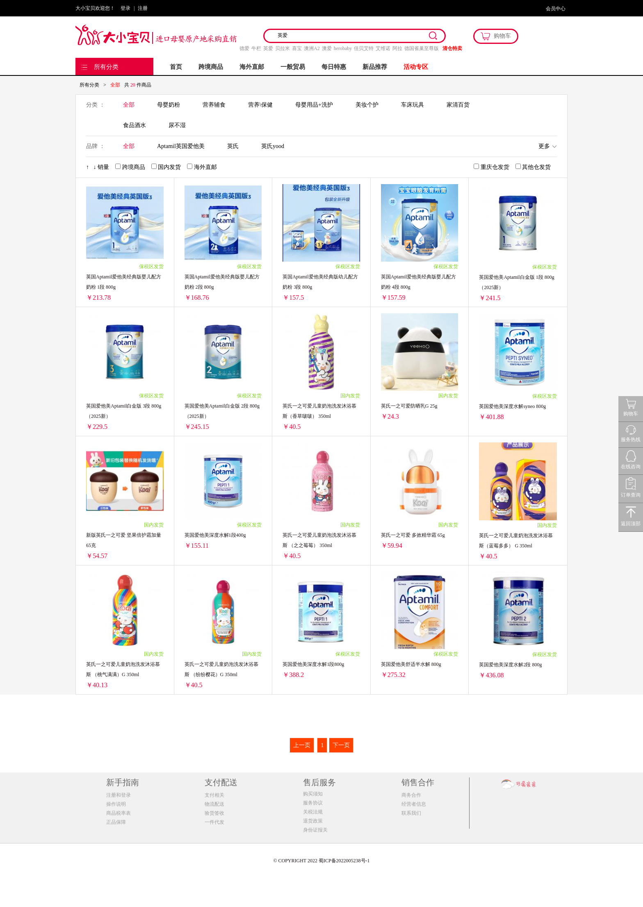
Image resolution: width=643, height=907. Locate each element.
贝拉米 (282, 48)
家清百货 (458, 105)
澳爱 (327, 48)
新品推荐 (375, 67)
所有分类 (106, 67)
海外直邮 (251, 67)
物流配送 (214, 804)
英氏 (233, 146)
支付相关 (214, 795)
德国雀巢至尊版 (421, 48)
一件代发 (214, 822)
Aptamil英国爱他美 (181, 146)
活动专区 (416, 67)
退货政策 (313, 821)
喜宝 (297, 48)
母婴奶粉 (168, 105)
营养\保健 (260, 105)
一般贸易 (292, 67)
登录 (125, 8)
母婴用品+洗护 (314, 105)
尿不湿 (177, 125)
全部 (129, 105)
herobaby (343, 48)
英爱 (268, 48)
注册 (143, 8)
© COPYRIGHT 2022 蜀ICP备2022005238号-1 (321, 861)
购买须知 (313, 794)
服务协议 (313, 803)
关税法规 (313, 812)
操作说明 (116, 804)
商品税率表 (118, 813)
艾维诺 (383, 48)
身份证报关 (315, 830)
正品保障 (116, 822)
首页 (176, 67)
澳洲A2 (312, 48)
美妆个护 (367, 105)
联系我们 (411, 813)
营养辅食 (214, 105)
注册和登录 (118, 795)
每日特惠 (334, 67)
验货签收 (214, 813)
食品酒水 (134, 125)
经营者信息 (413, 804)
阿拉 (397, 48)
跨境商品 (210, 67)
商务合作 (411, 795)
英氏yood (272, 146)
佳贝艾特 (364, 48)
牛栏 (256, 48)
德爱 (244, 48)
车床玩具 (412, 105)
